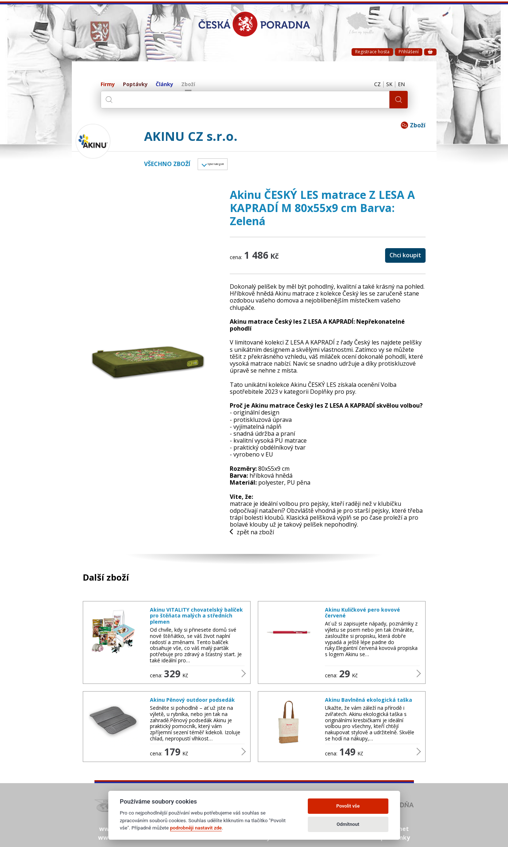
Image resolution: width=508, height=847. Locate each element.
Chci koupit (405, 257)
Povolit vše (348, 806)
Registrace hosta (372, 52)
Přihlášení (409, 52)
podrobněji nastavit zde (196, 828)
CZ (371, 84)
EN (400, 84)
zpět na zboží (254, 535)
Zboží (188, 84)
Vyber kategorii (227, 165)
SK (386, 84)
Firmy (108, 84)
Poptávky (135, 84)
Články (164, 84)
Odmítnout (348, 824)
